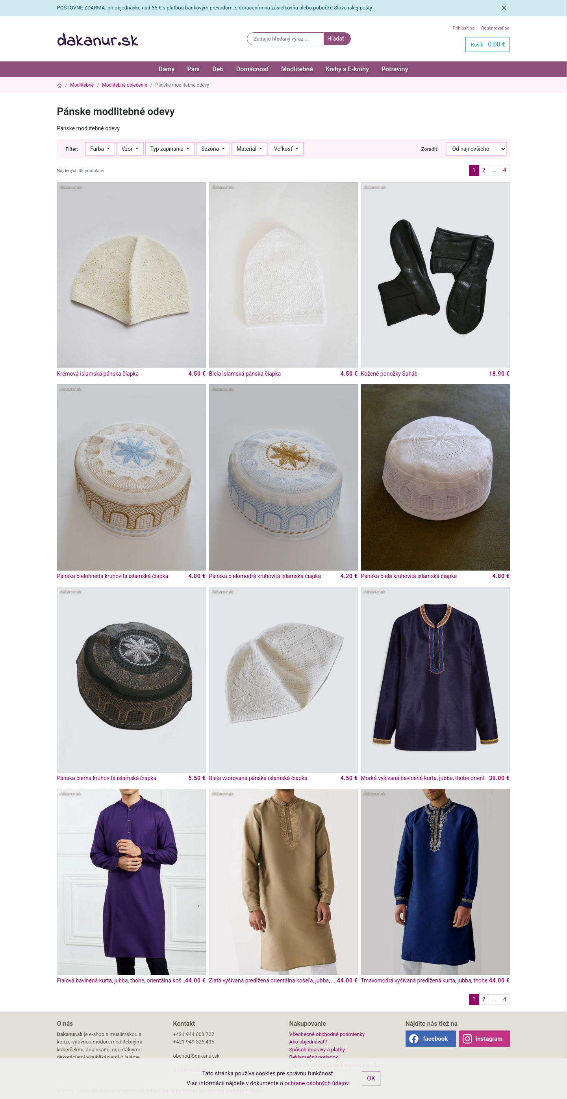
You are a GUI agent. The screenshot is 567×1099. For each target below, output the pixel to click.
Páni (193, 69)
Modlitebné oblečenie (124, 85)
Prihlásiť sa (464, 28)
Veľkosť (284, 149)
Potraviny (395, 69)
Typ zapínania (167, 149)
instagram (489, 1038)
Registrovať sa (495, 28)
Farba (97, 149)
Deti (218, 69)
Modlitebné (297, 69)
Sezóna (210, 149)
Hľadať (335, 38)
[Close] (504, 8)
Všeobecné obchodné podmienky (327, 1034)
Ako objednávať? (308, 1042)
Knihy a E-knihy (347, 69)
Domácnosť (252, 69)
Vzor (128, 149)
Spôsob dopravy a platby (317, 1050)
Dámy (167, 69)
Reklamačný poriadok (313, 1057)
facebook (435, 1038)
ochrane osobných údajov (317, 1083)
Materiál (247, 149)
